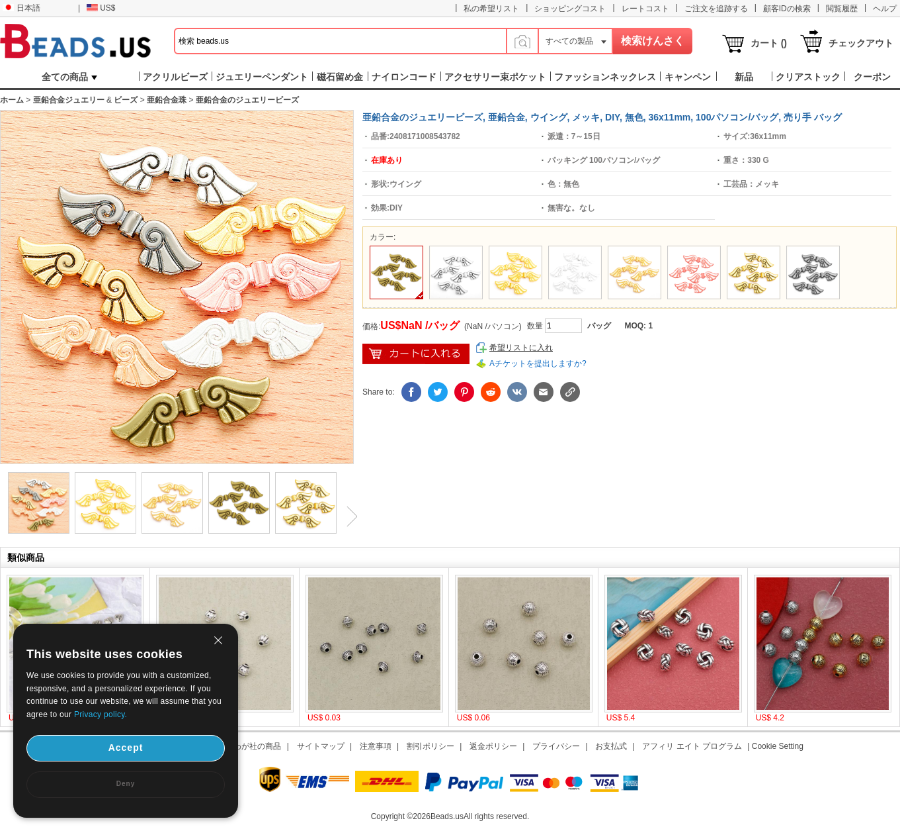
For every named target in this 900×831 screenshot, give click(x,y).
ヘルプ (885, 8)
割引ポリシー (430, 746)
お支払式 (611, 746)
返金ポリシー (493, 746)
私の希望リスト (491, 8)
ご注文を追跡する (716, 8)
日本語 (21, 8)
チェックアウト (861, 43)
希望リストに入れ (521, 347)
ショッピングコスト (570, 8)
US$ (101, 8)
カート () (769, 43)
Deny (125, 783)
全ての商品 (69, 77)
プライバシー (556, 746)
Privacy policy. (100, 714)
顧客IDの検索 (787, 8)
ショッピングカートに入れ (416, 354)
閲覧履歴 (842, 8)
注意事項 (375, 746)
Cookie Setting (777, 746)
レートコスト (645, 8)
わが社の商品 (257, 746)
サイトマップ (321, 746)
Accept (125, 747)
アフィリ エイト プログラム (692, 746)
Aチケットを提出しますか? (538, 363)
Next (347, 516)
